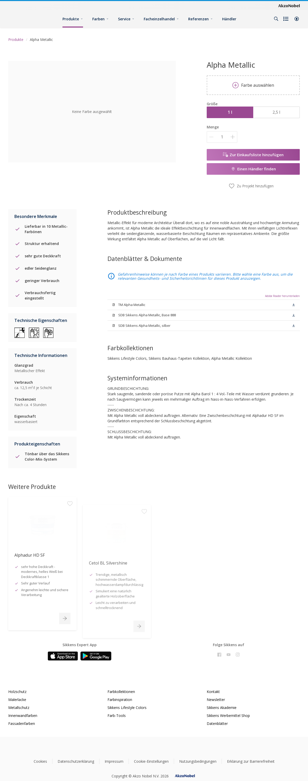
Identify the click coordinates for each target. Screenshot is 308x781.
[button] (297, 19)
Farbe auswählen (253, 85)
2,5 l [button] (276, 112)
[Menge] (222, 137)
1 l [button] (230, 112)
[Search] (276, 19)
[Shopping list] (286, 19)
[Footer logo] (154, 747)
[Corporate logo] (289, 5)
